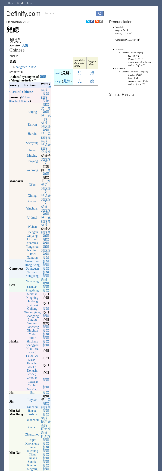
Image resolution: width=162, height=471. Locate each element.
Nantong (32, 257)
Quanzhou (32, 420)
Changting (32, 316)
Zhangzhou (32, 434)
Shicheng (32, 341)
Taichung (32, 450)
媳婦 (43, 76)
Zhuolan (32, 379)
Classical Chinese (21, 92)
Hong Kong (32, 265)
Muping (32, 155)
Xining (32, 195)
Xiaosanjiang (32, 312)
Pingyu (32, 319)
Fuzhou (32, 414)
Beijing (32, 111)
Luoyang (32, 161)
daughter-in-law (26, 67)
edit (49, 87)
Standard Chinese (129, 53)
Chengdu (32, 232)
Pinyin (118, 30)
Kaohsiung (32, 443)
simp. (58, 81)
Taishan (32, 272)
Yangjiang (32, 275)
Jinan (32, 150)
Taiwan (32, 124)
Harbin (32, 133)
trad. (58, 73)
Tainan (32, 447)
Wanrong (32, 170)
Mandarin (119, 27)
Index (29, 3)
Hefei (32, 254)
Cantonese (120, 40)
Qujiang (32, 308)
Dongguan (32, 268)
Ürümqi (32, 217)
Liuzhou (32, 239)
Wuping (32, 323)
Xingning (32, 297)
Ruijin (32, 337)
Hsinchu (32, 365)
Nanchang (32, 281)
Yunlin (32, 386)
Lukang (32, 458)
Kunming (32, 243)
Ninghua (32, 330)
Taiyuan (32, 399)
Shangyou (32, 345)
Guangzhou (32, 261)
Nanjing (32, 250)
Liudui (32, 357)
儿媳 (25, 45)
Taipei (32, 440)
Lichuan (32, 286)
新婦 (46, 93)
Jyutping (129, 40)
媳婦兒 (46, 182)
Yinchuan (32, 208)
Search (20, 3)
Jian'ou (32, 410)
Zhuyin (118, 34)
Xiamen (32, 427)
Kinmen (32, 465)
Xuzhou (32, 201)
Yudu (32, 334)
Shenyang (32, 143)
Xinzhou (32, 407)
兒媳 (46, 101)
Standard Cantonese (130, 72)
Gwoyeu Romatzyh (135, 63)
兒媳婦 (46, 126)
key (133, 84)
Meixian (32, 294)
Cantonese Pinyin (134, 82)
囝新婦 (46, 421)
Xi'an (32, 184)
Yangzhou (32, 246)
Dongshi (32, 372)
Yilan (32, 454)
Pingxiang (32, 290)
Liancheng (32, 327)
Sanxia (32, 461)
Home (11, 3)
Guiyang (32, 235)
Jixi (32, 392)
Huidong (32, 303)
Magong (32, 469)
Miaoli (32, 350)
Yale (129, 78)
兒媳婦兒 (46, 111)
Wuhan (32, 226)
